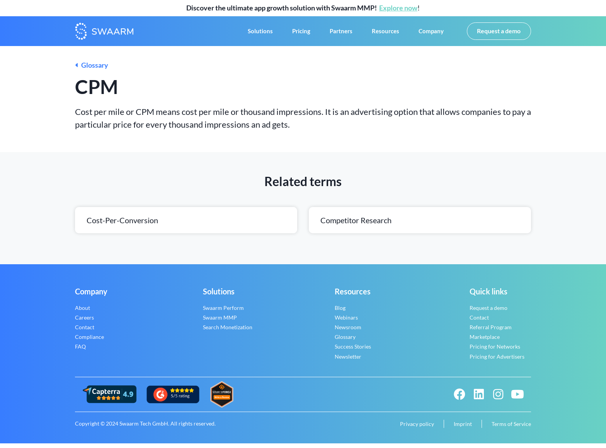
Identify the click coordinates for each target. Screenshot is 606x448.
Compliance (89, 342)
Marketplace (485, 342)
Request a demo (488, 312)
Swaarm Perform (223, 312)
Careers (84, 322)
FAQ (80, 351)
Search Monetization (227, 331)
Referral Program (491, 331)
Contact (84, 331)
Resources (385, 33)
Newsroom (348, 331)
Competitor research (356, 224)
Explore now (398, 7)
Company (431, 33)
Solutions (260, 33)
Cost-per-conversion (122, 224)
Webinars (346, 322)
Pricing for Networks (495, 351)
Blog (340, 312)
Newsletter (348, 361)
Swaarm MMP (220, 322)
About (82, 312)
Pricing (301, 33)
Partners (341, 33)
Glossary (91, 70)
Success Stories (353, 351)
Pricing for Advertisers (497, 361)
